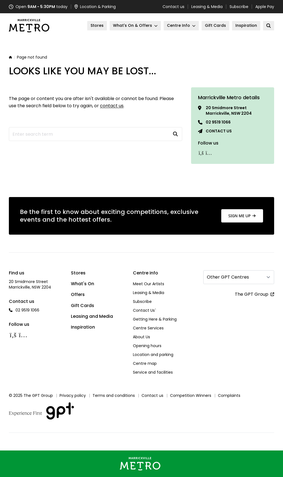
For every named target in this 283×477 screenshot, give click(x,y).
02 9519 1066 (218, 122)
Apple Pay (264, 6)
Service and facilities (153, 372)
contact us (112, 106)
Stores (78, 273)
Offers (78, 294)
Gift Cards (82, 305)
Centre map (145, 363)
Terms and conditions (113, 395)
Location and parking (153, 354)
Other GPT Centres (228, 277)
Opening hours (147, 345)
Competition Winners (190, 395)
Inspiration (83, 327)
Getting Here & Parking (155, 319)
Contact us (173, 6)
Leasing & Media (207, 6)
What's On (82, 283)
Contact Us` (144, 310)
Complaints (229, 395)
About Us (141, 337)
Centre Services (148, 328)
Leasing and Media (92, 316)
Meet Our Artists (148, 284)
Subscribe (239, 6)
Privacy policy (73, 395)
